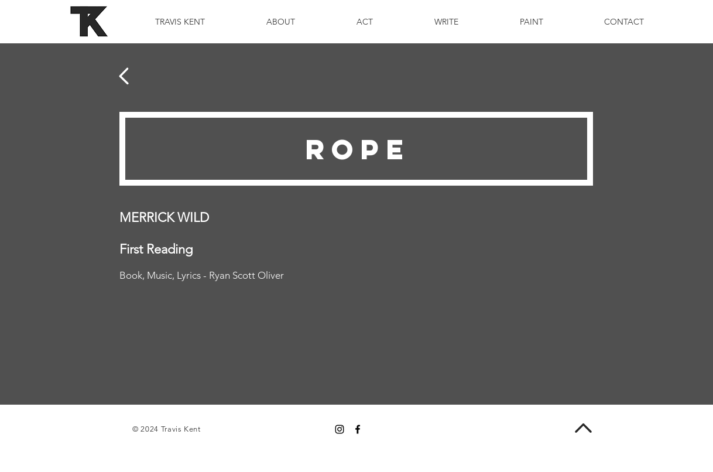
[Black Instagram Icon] (339, 429)
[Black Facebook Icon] (358, 429)
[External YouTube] (502, 291)
